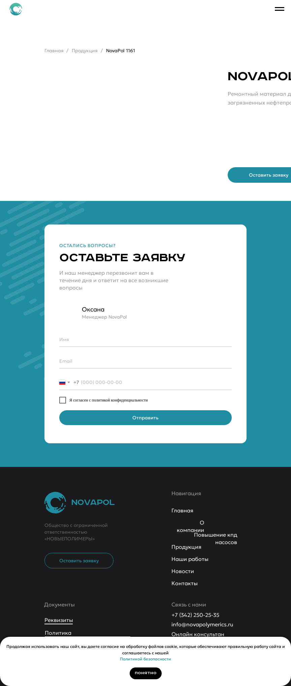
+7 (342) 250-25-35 (195, 615)
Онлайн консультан (197, 634)
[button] (79, 560)
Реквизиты (58, 620)
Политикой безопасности (145, 658)
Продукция (85, 51)
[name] (145, 339)
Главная (54, 51)
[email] (145, 361)
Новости (182, 571)
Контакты (184, 583)
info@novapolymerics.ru (202, 624)
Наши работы (189, 559)
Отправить (145, 418)
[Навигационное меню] (279, 9)
